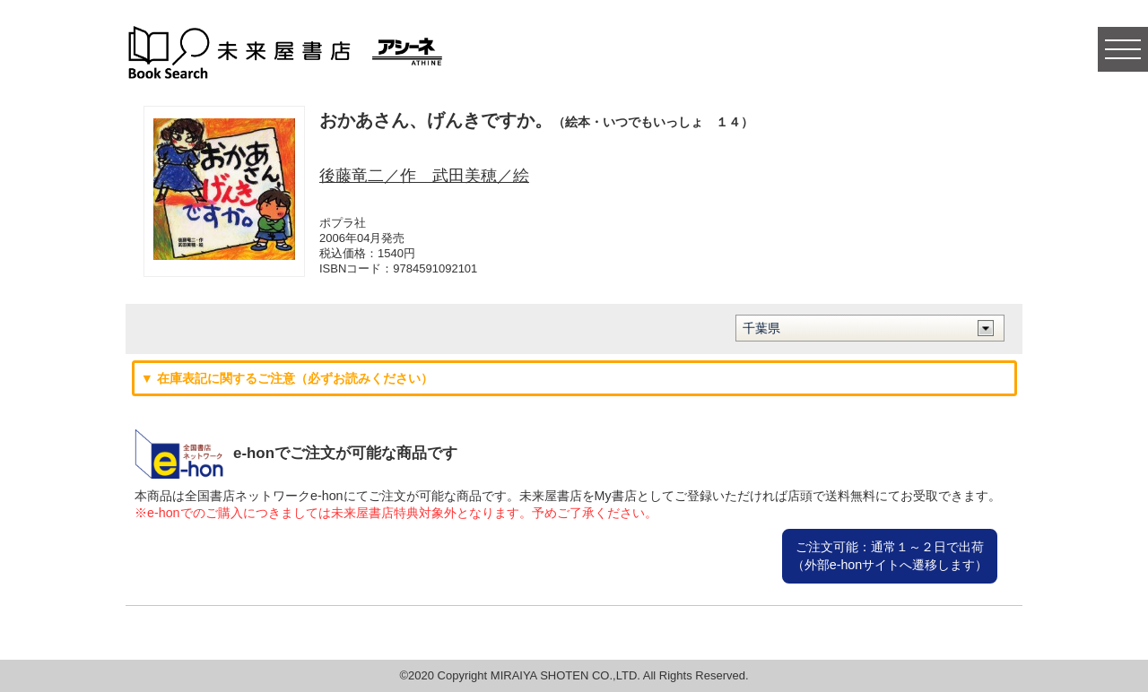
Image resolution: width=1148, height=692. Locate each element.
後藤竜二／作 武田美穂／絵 (424, 176)
